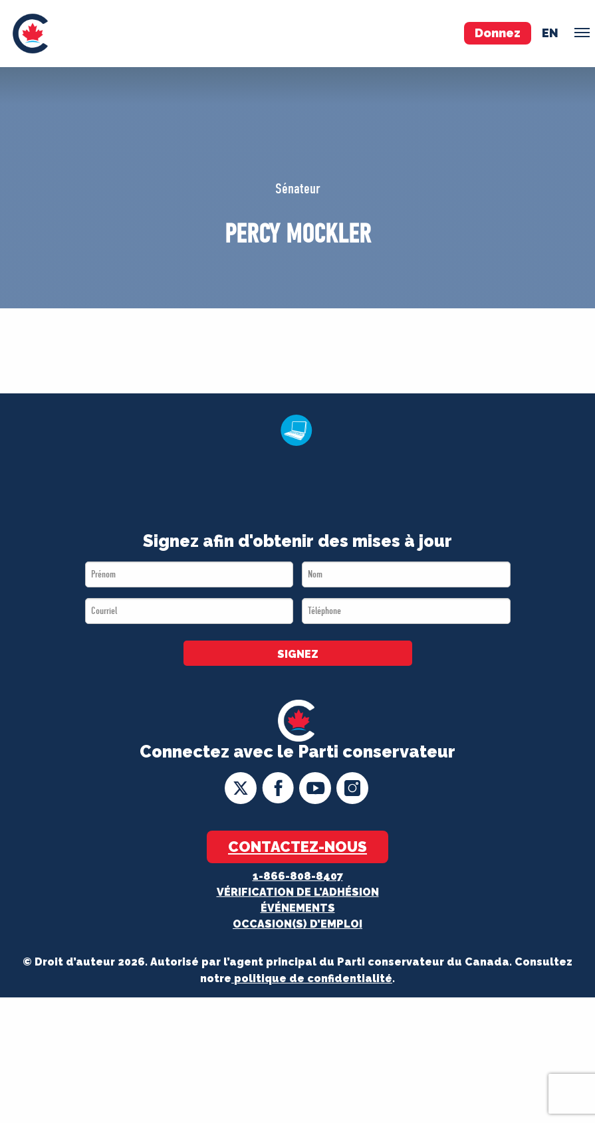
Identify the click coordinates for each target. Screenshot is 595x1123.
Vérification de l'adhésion (298, 892)
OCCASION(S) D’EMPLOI (297, 924)
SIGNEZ (297, 654)
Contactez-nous (297, 846)
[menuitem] (30, 33)
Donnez (498, 33)
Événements (298, 908)
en (550, 33)
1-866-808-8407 (298, 876)
